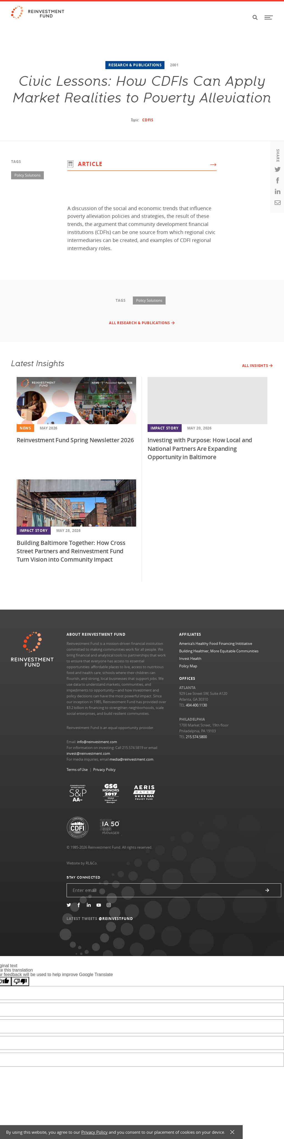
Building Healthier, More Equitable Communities (218, 650)
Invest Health (190, 658)
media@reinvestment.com (131, 759)
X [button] (232, 1132)
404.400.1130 (196, 705)
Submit (267, 890)
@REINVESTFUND (116, 918)
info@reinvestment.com (97, 741)
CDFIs (147, 119)
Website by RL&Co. (82, 863)
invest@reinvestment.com (88, 753)
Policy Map (188, 665)
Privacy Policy (104, 769)
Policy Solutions (27, 175)
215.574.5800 (196, 736)
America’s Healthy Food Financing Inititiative (215, 643)
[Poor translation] (20, 981)
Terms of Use (77, 769)
